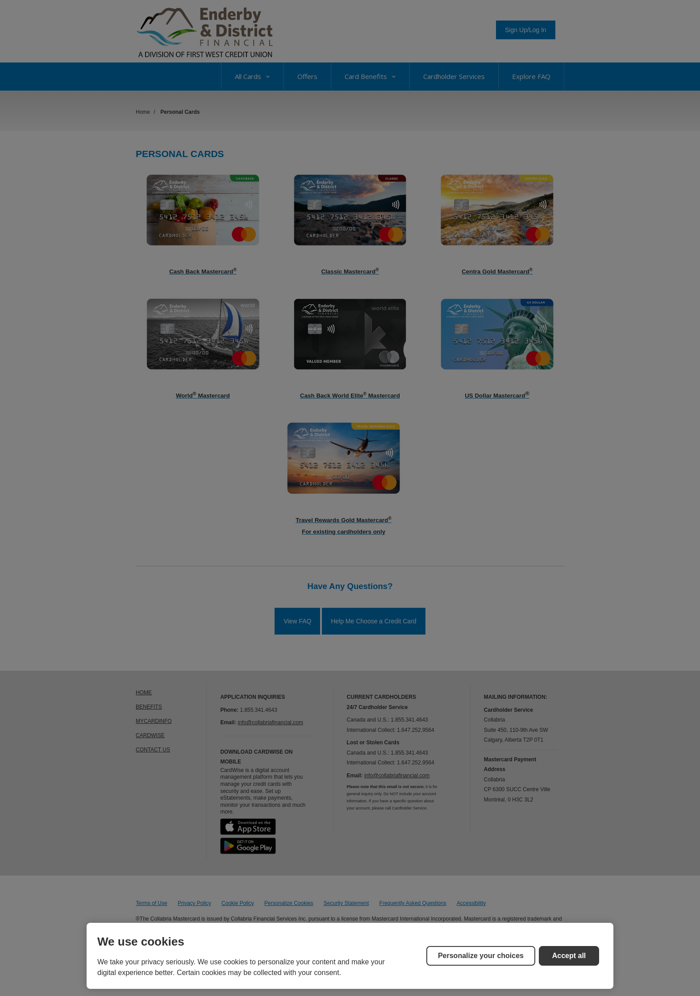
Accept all (569, 955)
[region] (350, 956)
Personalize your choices (481, 955)
